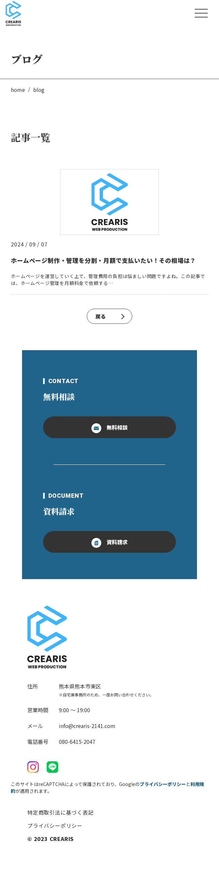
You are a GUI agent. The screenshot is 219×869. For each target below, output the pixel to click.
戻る (109, 316)
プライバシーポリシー (163, 784)
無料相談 (109, 428)
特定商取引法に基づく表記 (60, 812)
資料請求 (109, 543)
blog (38, 89)
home (18, 89)
